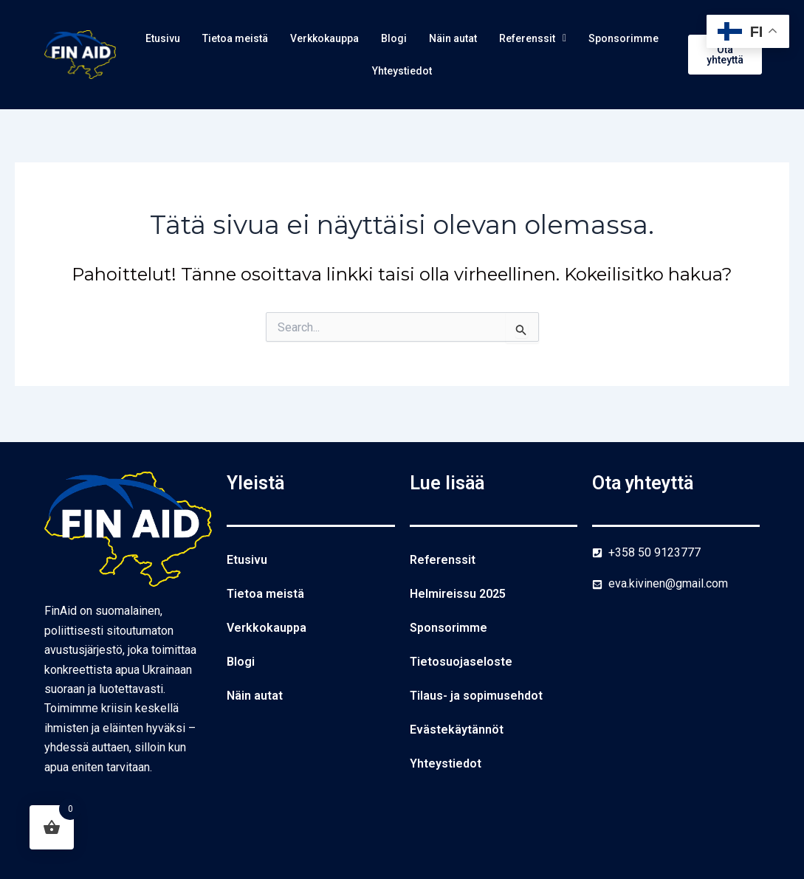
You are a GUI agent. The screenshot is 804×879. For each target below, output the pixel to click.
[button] (598, 39)
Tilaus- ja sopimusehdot (476, 696)
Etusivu (187, 39)
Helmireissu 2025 (458, 594)
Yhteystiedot (452, 73)
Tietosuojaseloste (461, 662)
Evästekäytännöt (457, 730)
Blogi (445, 39)
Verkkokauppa (369, 39)
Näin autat (509, 39)
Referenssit (598, 39)
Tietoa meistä (268, 39)
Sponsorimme (355, 73)
